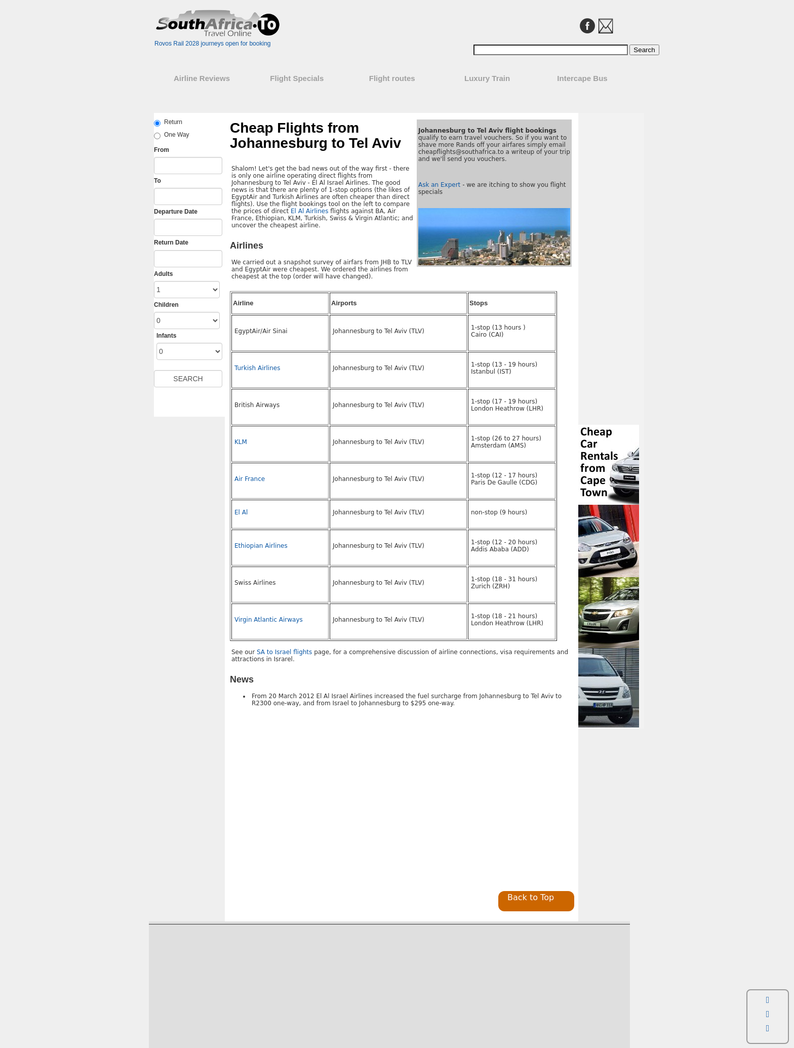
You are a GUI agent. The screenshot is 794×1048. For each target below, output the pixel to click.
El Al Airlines (309, 211)
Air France (249, 478)
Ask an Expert (439, 184)
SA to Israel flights (284, 652)
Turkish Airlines (257, 368)
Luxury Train (487, 78)
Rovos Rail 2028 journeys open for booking (212, 43)
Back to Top (530, 897)
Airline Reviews (202, 78)
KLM (240, 442)
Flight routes (392, 78)
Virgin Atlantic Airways (268, 619)
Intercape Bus (582, 78)
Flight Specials (297, 78)
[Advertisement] (315, 801)
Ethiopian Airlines (261, 545)
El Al (241, 512)
